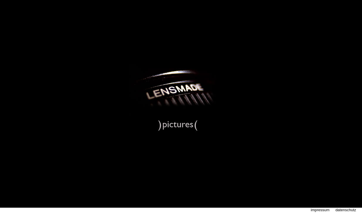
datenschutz (345, 210)
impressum (320, 210)
